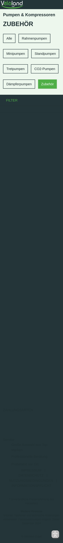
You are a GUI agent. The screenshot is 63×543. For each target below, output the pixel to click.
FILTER (8, 100)
